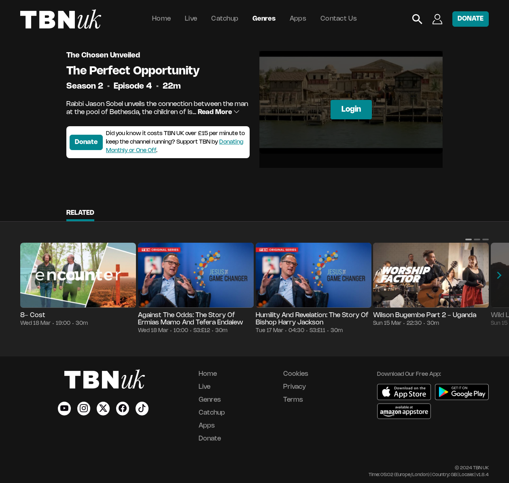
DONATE (471, 19)
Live (191, 19)
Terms (293, 400)
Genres (264, 19)
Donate (86, 142)
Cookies (295, 374)
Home (161, 19)
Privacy (294, 387)
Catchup (224, 19)
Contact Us (338, 19)
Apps (298, 19)
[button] (468, 239)
